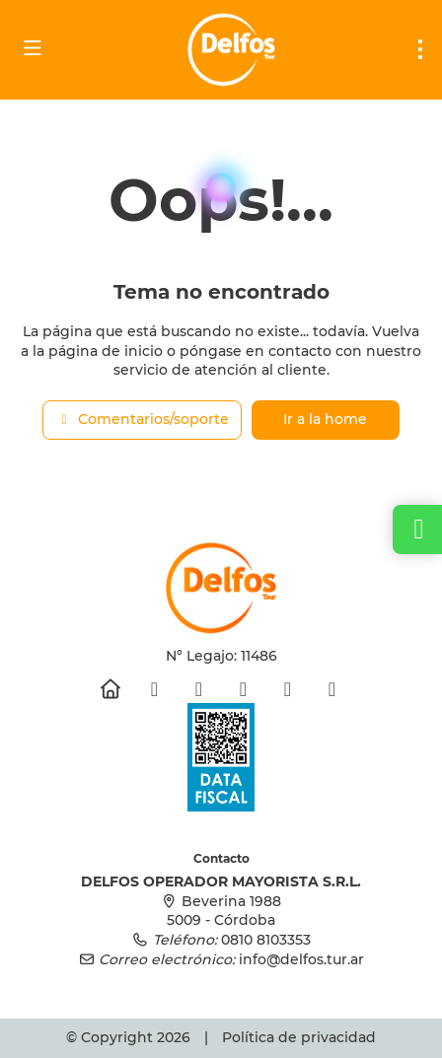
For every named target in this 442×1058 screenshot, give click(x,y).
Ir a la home (325, 419)
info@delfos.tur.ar (301, 959)
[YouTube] (243, 689)
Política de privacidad (299, 1037)
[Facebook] (154, 689)
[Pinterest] (287, 689)
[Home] (110, 689)
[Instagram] (198, 689)
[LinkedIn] (332, 689)
